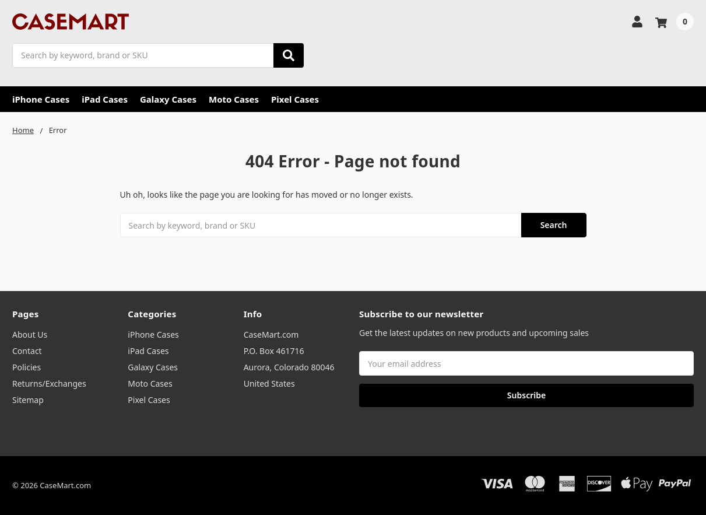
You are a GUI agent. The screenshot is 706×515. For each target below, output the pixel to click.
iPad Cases (105, 99)
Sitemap (28, 399)
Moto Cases (234, 99)
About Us (29, 334)
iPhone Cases (40, 99)
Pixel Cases (295, 99)
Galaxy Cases (168, 99)
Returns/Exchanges (49, 383)
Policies (26, 367)
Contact (27, 350)
